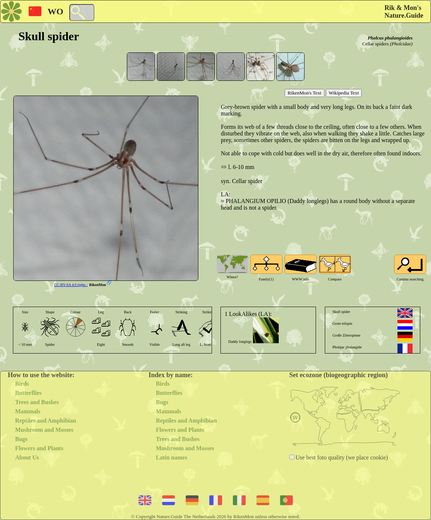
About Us (27, 457)
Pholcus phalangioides (390, 38)
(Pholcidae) (401, 44)
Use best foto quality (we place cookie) (341, 457)
